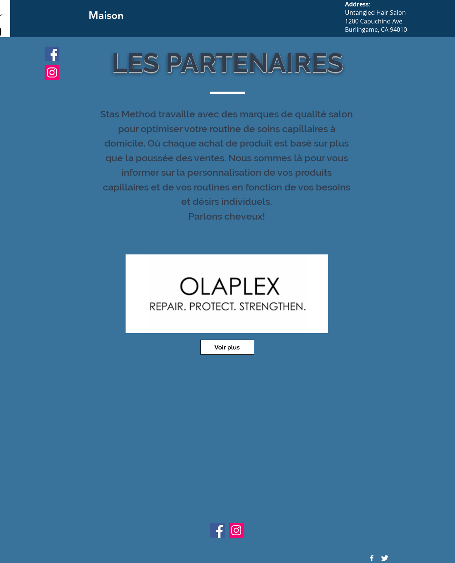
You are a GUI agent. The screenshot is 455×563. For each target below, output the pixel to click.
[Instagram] (52, 72)
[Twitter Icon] (384, 558)
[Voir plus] (227, 347)
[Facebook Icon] (372, 558)
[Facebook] (52, 54)
